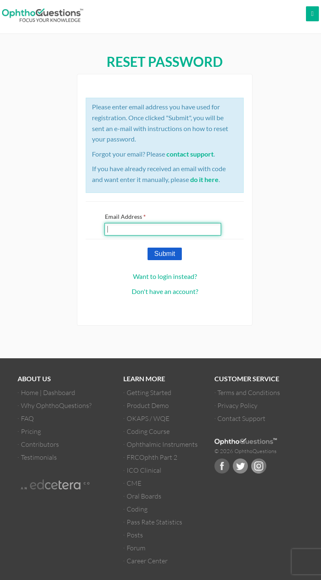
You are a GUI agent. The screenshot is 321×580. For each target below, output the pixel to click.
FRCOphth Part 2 (152, 457)
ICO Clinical (144, 470)
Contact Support (241, 418)
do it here (204, 179)
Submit (164, 253)
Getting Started (149, 392)
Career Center (147, 561)
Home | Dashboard (48, 392)
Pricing (31, 431)
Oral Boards (144, 496)
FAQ (27, 418)
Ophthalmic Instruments (162, 444)
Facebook (221, 466)
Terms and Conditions (248, 392)
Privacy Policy (237, 405)
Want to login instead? (165, 276)
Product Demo (148, 405)
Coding (137, 509)
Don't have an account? (165, 291)
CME (134, 483)
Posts (135, 535)
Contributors (40, 444)
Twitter (240, 466)
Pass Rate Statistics (154, 522)
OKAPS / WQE (148, 418)
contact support (190, 154)
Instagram (258, 466)
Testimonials (39, 457)
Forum (136, 548)
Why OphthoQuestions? (56, 405)
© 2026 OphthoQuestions (245, 451)
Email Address (125, 216)
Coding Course (148, 431)
